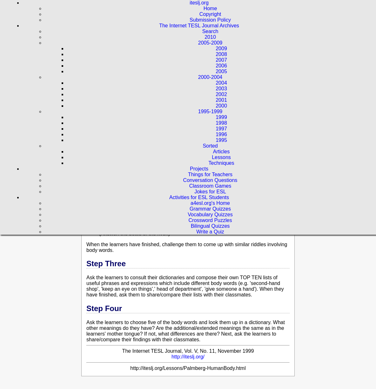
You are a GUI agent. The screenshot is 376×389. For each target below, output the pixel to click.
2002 (221, 94)
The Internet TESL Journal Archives (199, 25)
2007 (221, 60)
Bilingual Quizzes (210, 226)
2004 (221, 83)
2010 (210, 37)
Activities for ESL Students (199, 197)
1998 (221, 123)
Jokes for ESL (210, 191)
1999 (221, 117)
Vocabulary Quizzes (210, 214)
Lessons (221, 157)
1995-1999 (210, 111)
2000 (221, 105)
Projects (199, 168)
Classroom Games (210, 186)
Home (210, 8)
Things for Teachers (210, 174)
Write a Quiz (210, 231)
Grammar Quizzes (210, 209)
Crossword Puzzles (210, 220)
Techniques (221, 163)
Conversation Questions (210, 180)
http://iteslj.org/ (188, 356)
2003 (221, 88)
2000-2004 (210, 77)
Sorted (210, 146)
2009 (221, 48)
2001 (221, 100)
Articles (221, 151)
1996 (221, 134)
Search (210, 31)
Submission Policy (210, 20)
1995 (221, 140)
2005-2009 (210, 42)
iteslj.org (199, 2)
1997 (221, 128)
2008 (221, 54)
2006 (221, 65)
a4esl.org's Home (210, 203)
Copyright (210, 14)
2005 (221, 71)
